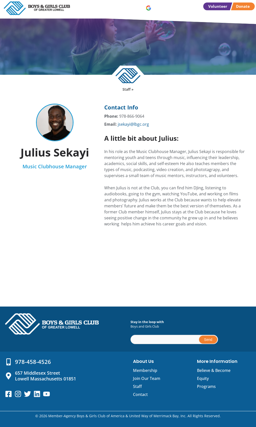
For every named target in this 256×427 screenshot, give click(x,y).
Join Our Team (146, 378)
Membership (145, 370)
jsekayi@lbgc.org (133, 124)
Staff (137, 386)
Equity (203, 378)
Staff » (128, 89)
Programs (206, 386)
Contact (140, 394)
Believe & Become (213, 370)
